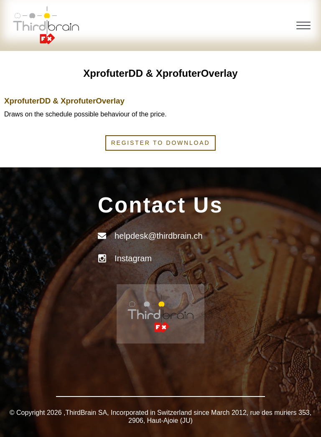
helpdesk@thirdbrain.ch (158, 235)
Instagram (133, 258)
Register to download (160, 142)
